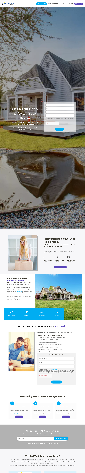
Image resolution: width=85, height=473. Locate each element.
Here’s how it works (56, 467)
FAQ (72, 3)
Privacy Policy (54, 369)
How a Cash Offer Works (54, 3)
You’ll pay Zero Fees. (60, 409)
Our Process (19, 291)
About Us (67, 3)
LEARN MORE (19, 417)
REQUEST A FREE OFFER (60, 267)
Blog (63, 3)
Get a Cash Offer (42, 3)
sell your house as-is (44, 412)
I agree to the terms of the (49, 369)
